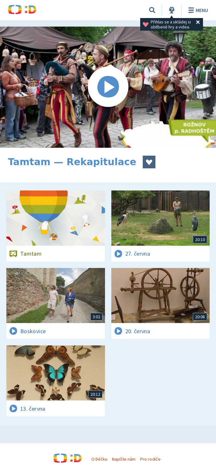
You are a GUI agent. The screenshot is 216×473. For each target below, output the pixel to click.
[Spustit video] (108, 87)
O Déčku (99, 459)
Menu (197, 10)
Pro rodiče (150, 459)
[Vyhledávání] (152, 10)
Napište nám (123, 459)
